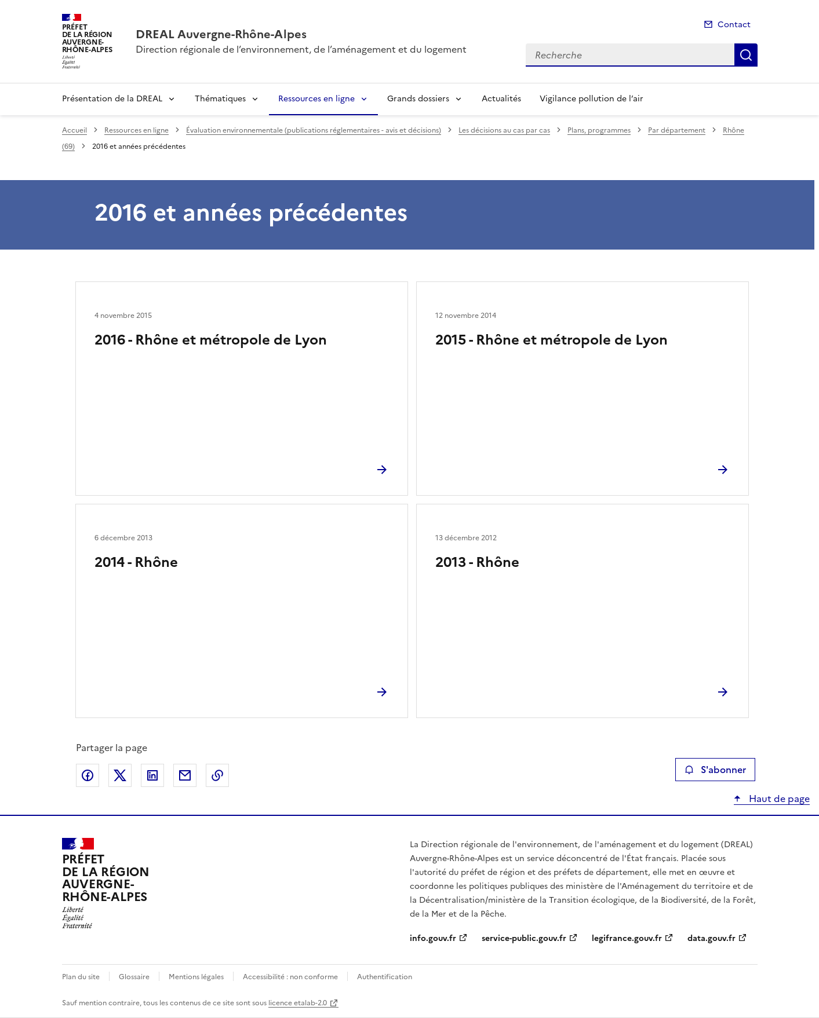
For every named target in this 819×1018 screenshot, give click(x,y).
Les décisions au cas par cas (504, 130)
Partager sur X (120, 775)
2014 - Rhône (136, 562)
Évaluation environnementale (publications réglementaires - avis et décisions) (313, 130)
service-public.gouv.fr (524, 938)
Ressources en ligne (316, 99)
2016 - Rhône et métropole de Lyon (210, 339)
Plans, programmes (599, 130)
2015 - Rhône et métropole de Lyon (551, 339)
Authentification (384, 977)
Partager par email (184, 775)
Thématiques (220, 99)
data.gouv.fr (711, 938)
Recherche (746, 55)
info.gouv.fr (433, 938)
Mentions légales (196, 977)
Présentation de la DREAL (112, 99)
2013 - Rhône (477, 562)
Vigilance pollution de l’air (591, 99)
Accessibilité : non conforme (290, 977)
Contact (734, 25)
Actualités (501, 99)
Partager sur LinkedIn (152, 775)
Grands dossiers (418, 99)
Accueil (74, 130)
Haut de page (778, 798)
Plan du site (81, 977)
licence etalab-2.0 (297, 1003)
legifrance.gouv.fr (627, 938)
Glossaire (134, 977)
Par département (676, 130)
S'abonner (715, 770)
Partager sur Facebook (87, 775)
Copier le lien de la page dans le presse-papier (217, 775)
